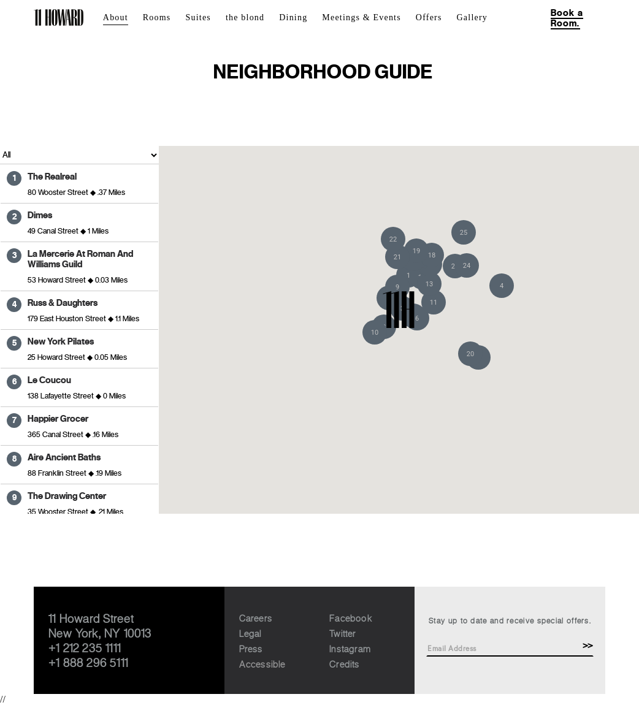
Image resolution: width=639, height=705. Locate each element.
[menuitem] (123, 18)
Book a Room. (567, 17)
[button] (501, 285)
